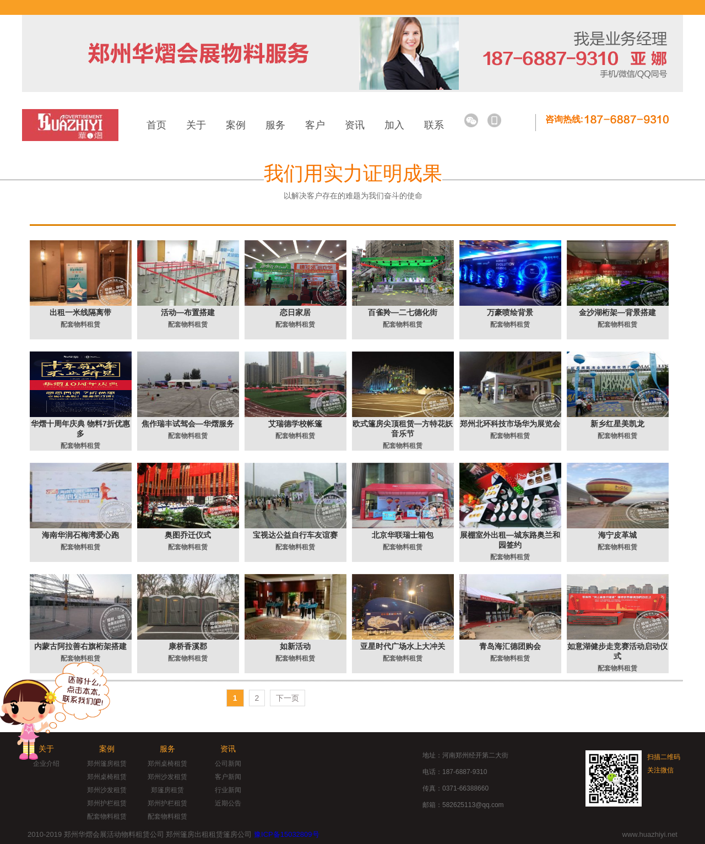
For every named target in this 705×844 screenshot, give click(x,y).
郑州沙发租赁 (107, 790)
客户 (315, 125)
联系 (434, 125)
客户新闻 (228, 777)
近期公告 (228, 803)
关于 (196, 125)
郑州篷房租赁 (107, 763)
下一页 (287, 698)
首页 (156, 125)
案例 (236, 125)
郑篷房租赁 (167, 790)
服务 (275, 125)
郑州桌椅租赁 (107, 777)
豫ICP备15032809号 (286, 834)
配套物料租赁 (107, 816)
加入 (394, 125)
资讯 (355, 125)
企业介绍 (46, 763)
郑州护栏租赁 (107, 803)
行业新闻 (228, 790)
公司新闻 (228, 763)
